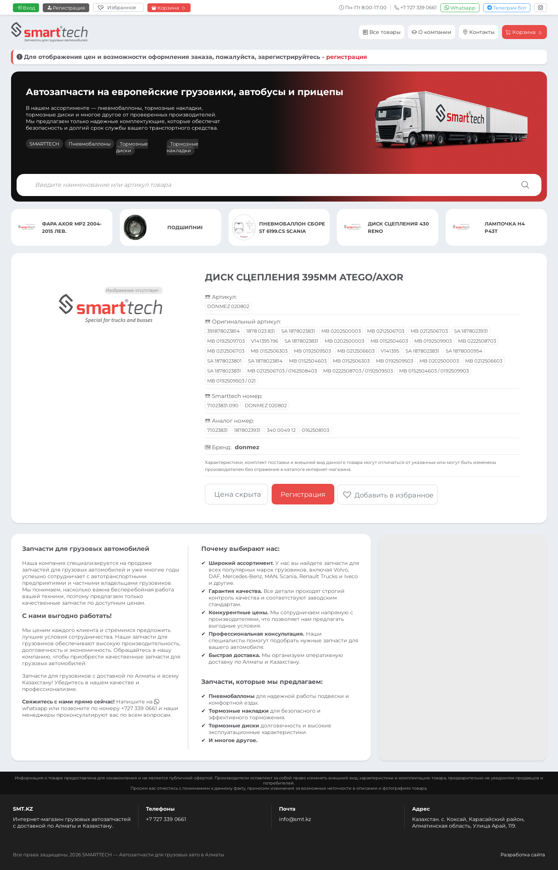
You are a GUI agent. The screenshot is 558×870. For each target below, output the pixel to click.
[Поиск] (525, 185)
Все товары (382, 32)
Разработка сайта (523, 854)
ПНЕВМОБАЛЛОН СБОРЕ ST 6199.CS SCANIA (292, 227)
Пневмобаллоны (90, 144)
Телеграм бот (506, 8)
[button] (388, 494)
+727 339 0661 (139, 707)
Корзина (168, 8)
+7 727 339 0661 (166, 818)
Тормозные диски (132, 147)
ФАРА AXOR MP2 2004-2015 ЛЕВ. (72, 227)
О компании (431, 32)
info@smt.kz (295, 818)
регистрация (346, 56)
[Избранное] (118, 7)
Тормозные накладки (182, 147)
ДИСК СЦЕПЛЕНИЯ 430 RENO (398, 227)
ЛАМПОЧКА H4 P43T (505, 227)
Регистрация (66, 8)
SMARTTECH (44, 144)
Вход (26, 8)
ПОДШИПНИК (185, 227)
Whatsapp (459, 8)
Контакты (479, 32)
